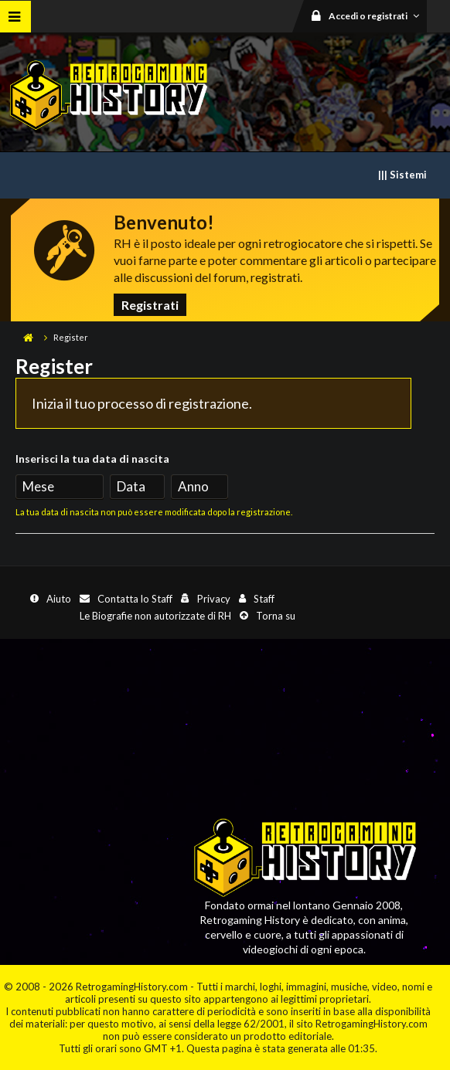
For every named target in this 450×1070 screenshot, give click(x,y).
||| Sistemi (402, 174)
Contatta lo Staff (134, 599)
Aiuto (58, 599)
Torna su (275, 616)
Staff (264, 599)
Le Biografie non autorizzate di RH (155, 616)
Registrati (150, 304)
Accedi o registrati (376, 16)
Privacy (213, 599)
